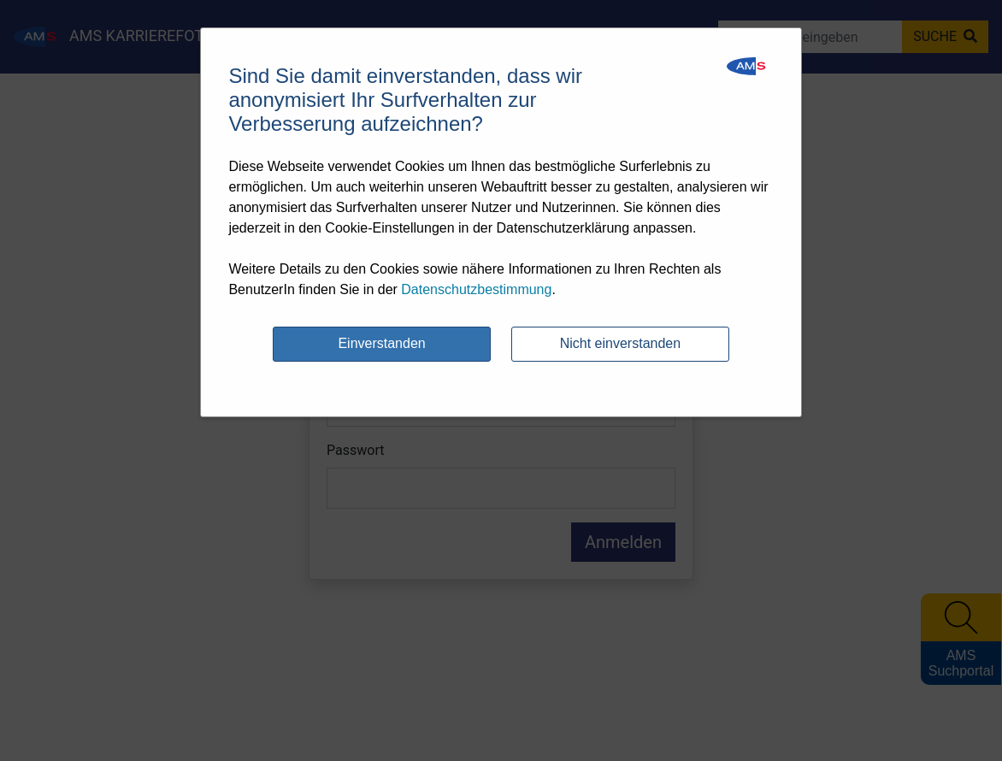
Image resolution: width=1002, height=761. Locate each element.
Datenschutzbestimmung (476, 289)
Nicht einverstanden (620, 343)
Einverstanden (381, 343)
